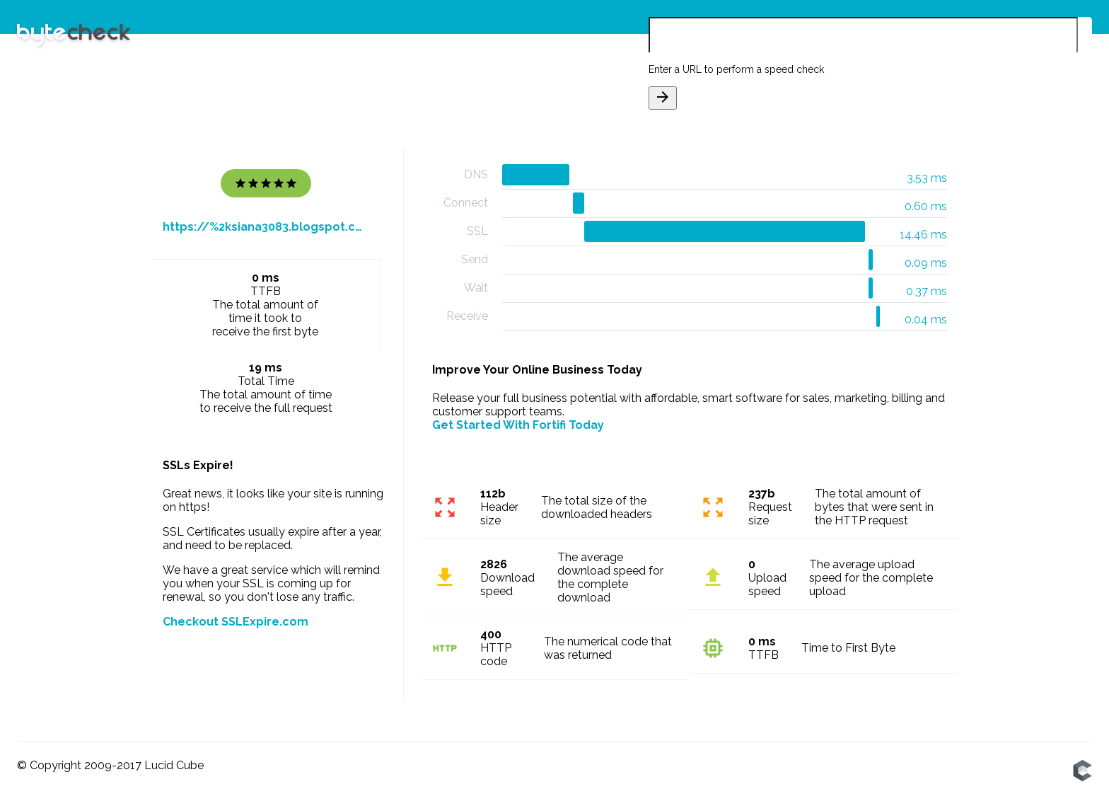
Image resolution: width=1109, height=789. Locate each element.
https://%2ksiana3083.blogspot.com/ (266, 227)
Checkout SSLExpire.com (235, 621)
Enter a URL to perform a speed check (736, 69)
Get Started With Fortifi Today (518, 425)
